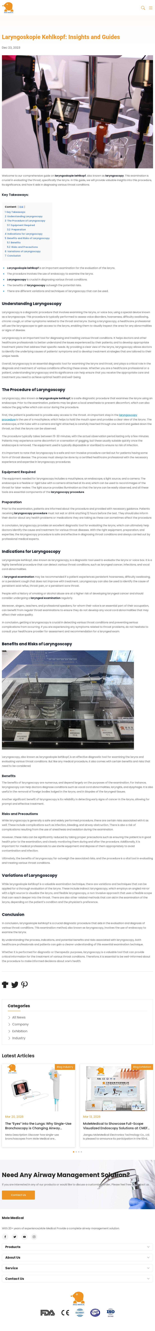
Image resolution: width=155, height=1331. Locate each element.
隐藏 (21, 207)
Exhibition (17, 1031)
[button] (73, 1152)
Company (18, 1024)
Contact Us (18, 1195)
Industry (16, 1038)
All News (17, 1017)
